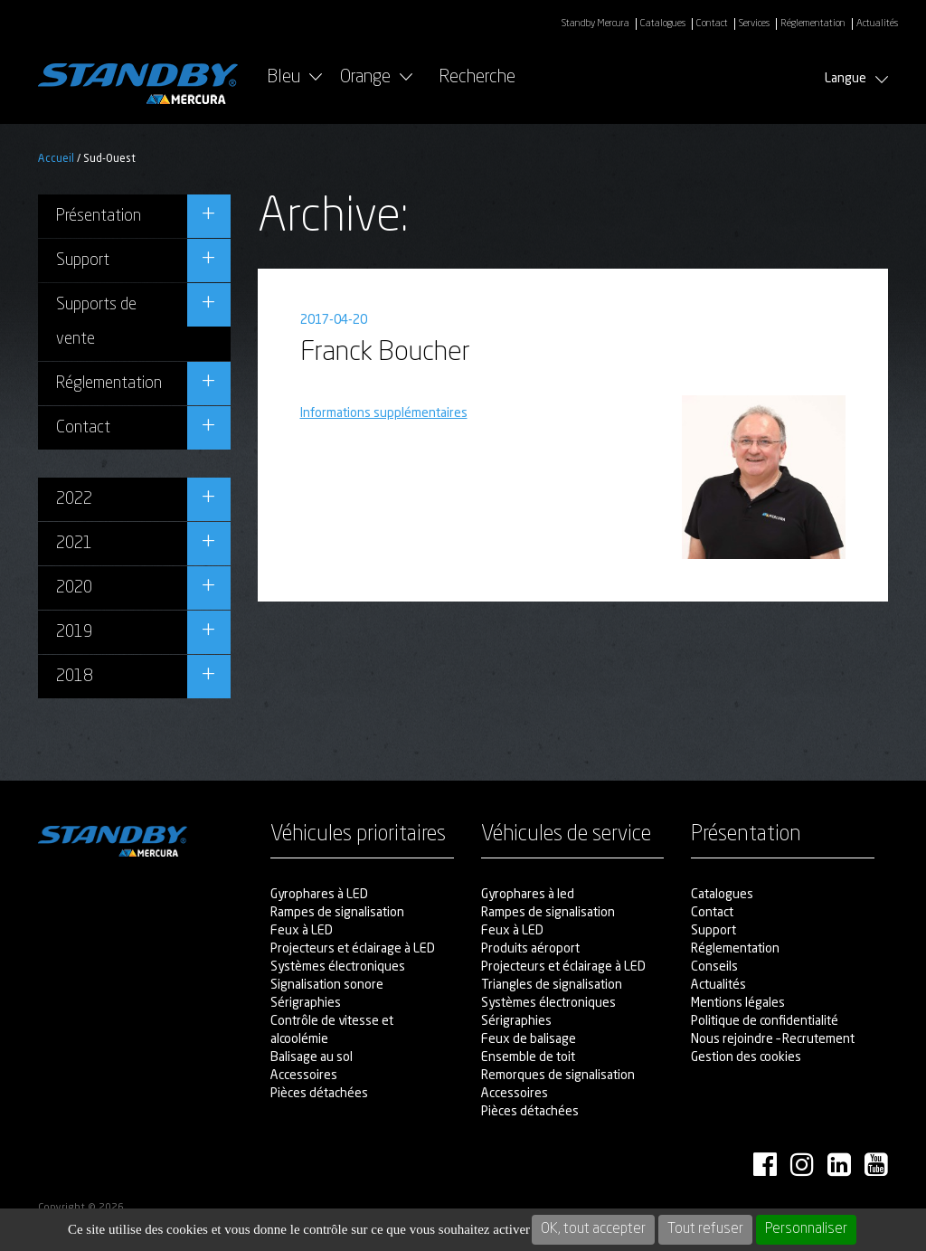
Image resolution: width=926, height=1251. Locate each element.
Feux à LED (301, 930)
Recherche (496, 77)
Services (754, 24)
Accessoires (303, 1075)
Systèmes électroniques (337, 967)
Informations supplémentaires (384, 413)
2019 (74, 632)
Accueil (56, 159)
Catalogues (662, 24)
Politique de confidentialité (764, 1021)
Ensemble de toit (528, 1057)
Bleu (283, 78)
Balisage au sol (311, 1057)
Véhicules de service (566, 835)
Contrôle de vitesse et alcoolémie (331, 1030)
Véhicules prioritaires (358, 835)
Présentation (98, 216)
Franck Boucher (385, 352)
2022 (74, 499)
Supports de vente (96, 322)
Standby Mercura (595, 24)
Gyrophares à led (527, 894)
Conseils (714, 967)
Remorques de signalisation (558, 1075)
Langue (856, 78)
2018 (74, 676)
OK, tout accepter (593, 1229)
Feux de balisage (528, 1039)
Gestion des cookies (746, 1057)
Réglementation (813, 24)
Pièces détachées (319, 1093)
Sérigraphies (305, 1003)
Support (82, 260)
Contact (712, 24)
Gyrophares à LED (319, 894)
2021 (74, 543)
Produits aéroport (530, 949)
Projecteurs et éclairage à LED (352, 949)
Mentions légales (738, 1003)
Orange (365, 78)
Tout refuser (705, 1229)
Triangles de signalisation (551, 985)
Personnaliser (806, 1229)
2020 (74, 588)
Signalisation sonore (326, 985)
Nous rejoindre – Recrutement (773, 1039)
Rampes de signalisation (337, 912)
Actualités (877, 24)
